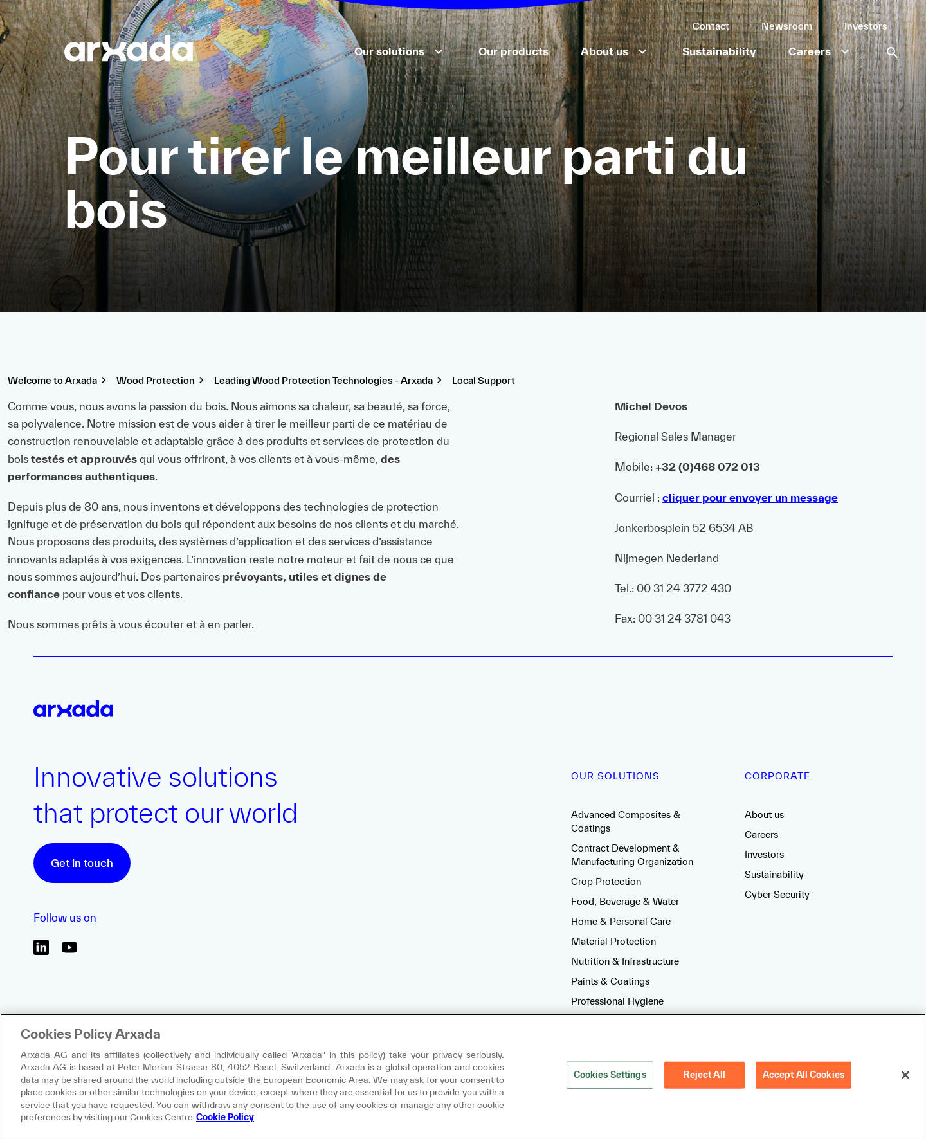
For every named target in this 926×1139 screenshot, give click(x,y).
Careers (761, 834)
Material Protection (613, 941)
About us (764, 814)
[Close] (905, 1075)
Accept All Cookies (803, 1075)
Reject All (704, 1075)
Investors (865, 26)
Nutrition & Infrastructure (625, 961)
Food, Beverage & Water (625, 901)
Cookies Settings (610, 1075)
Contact (711, 26)
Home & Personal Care (621, 921)
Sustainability (774, 874)
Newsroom (786, 26)
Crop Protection (606, 881)
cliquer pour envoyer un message (750, 497)
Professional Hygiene (617, 1001)
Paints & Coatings (610, 981)
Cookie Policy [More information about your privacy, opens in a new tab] (225, 1117)
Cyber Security (777, 894)
